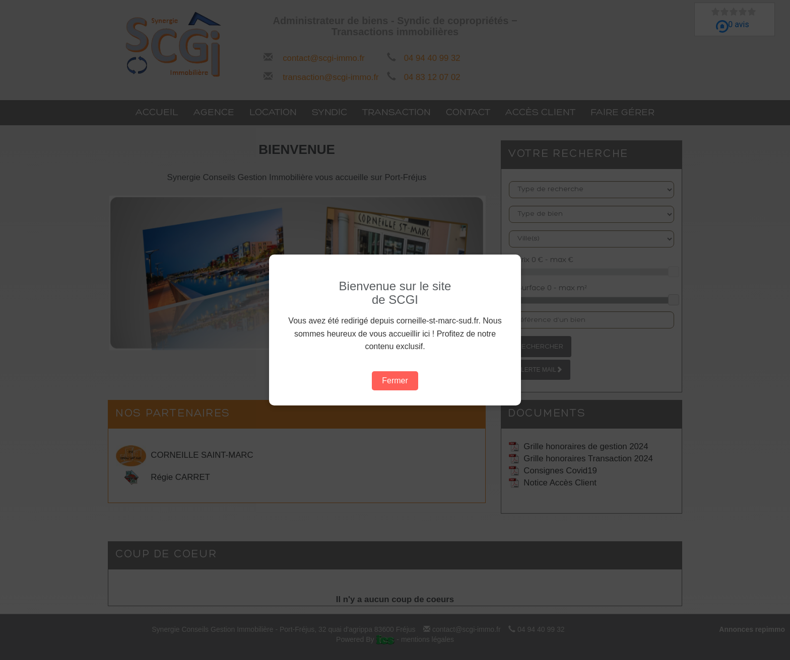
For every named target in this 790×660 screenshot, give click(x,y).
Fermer (395, 380)
